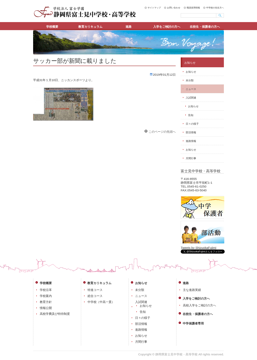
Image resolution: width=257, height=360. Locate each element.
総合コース (95, 296)
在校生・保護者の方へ (205, 26)
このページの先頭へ (162, 131)
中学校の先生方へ (215, 7)
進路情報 (191, 141)
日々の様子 (192, 123)
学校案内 (46, 296)
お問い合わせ (173, 7)
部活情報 (191, 132)
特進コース (95, 290)
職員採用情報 (193, 7)
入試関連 (191, 97)
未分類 (190, 80)
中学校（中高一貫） (101, 302)
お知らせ (191, 71)
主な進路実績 (192, 290)
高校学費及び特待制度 (55, 313)
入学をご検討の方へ (166, 26)
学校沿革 (46, 290)
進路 (128, 26)
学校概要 (52, 26)
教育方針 (46, 302)
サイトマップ (154, 7)
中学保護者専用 (193, 323)
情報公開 (46, 308)
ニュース (191, 89)
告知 (190, 115)
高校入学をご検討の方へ (199, 305)
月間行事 (191, 158)
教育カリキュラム (90, 26)
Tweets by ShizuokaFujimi (198, 247)
